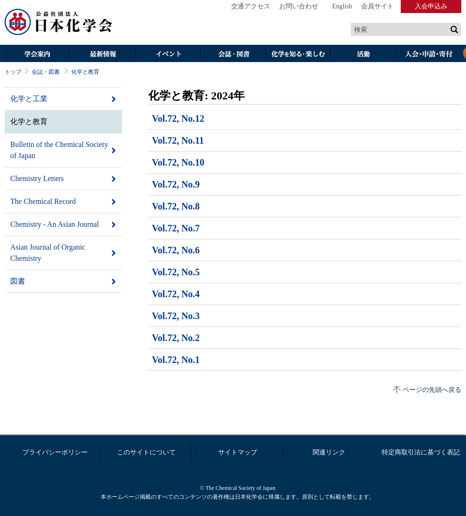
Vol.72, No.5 (176, 272)
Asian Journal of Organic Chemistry (47, 252)
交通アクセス (250, 6)
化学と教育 (85, 72)
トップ (13, 72)
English (342, 6)
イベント (167, 54)
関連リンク (329, 452)
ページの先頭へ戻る (432, 389)
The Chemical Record (42, 201)
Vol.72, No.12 (178, 118)
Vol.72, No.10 (178, 162)
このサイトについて (146, 452)
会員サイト (377, 6)
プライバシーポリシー (55, 452)
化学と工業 (29, 99)
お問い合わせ (298, 6)
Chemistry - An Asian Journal (54, 224)
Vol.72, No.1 (176, 360)
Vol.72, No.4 (176, 294)
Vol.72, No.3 (176, 316)
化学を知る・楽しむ (298, 54)
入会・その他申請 (428, 54)
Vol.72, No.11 (178, 140)
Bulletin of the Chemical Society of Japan (59, 150)
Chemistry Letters (37, 178)
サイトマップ (237, 452)
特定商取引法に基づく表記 (421, 452)
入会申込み (431, 6)
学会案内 (37, 54)
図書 (17, 281)
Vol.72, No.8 (176, 206)
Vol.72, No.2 (176, 338)
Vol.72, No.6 (176, 250)
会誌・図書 (233, 54)
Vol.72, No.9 (176, 184)
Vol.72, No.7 (176, 228)
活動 (363, 54)
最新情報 (102, 54)
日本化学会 (59, 22)
